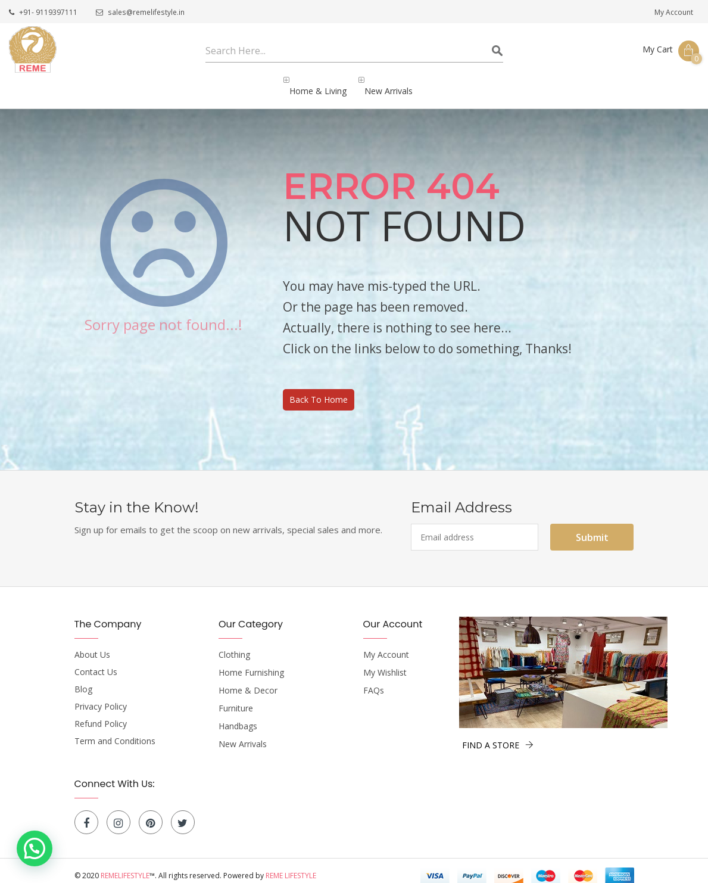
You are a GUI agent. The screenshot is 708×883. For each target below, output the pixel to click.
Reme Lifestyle (291, 865)
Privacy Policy (100, 696)
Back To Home (318, 389)
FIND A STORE (498, 735)
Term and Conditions (114, 731)
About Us (92, 645)
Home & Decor (248, 680)
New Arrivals (243, 734)
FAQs (373, 680)
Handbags (238, 716)
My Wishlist (385, 662)
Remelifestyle (125, 865)
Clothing (234, 645)
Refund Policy (100, 714)
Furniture (236, 698)
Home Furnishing (251, 662)
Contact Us (95, 662)
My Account (673, 12)
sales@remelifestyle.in (139, 13)
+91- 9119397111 (43, 13)
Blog (83, 679)
